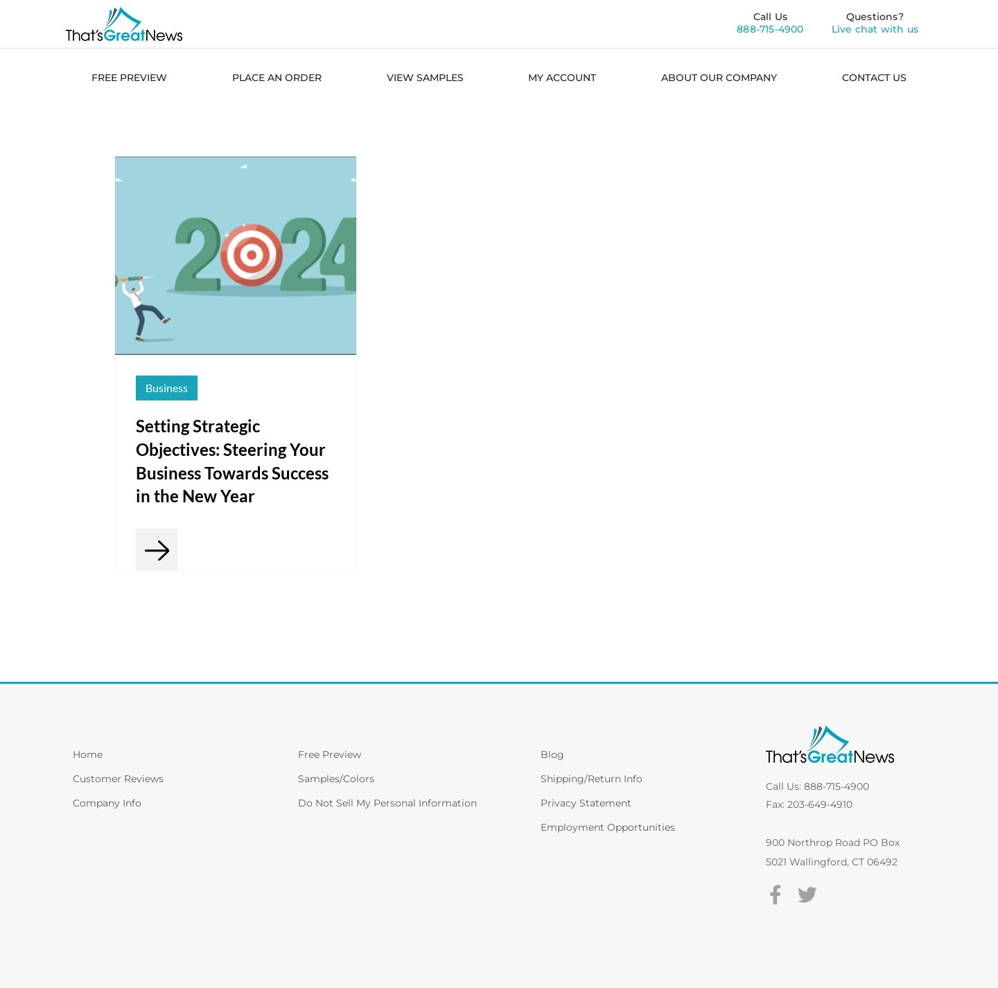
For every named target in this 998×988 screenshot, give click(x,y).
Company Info (107, 803)
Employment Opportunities (608, 827)
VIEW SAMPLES (425, 77)
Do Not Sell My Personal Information (387, 803)
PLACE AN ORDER (277, 77)
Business (167, 387)
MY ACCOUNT (562, 77)
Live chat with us (875, 29)
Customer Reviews (118, 779)
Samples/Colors (336, 779)
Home (88, 754)
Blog (552, 754)
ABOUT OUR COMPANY (719, 77)
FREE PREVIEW (129, 77)
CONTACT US (874, 77)
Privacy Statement (586, 803)
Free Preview (329, 754)
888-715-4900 (770, 29)
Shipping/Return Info (591, 779)
